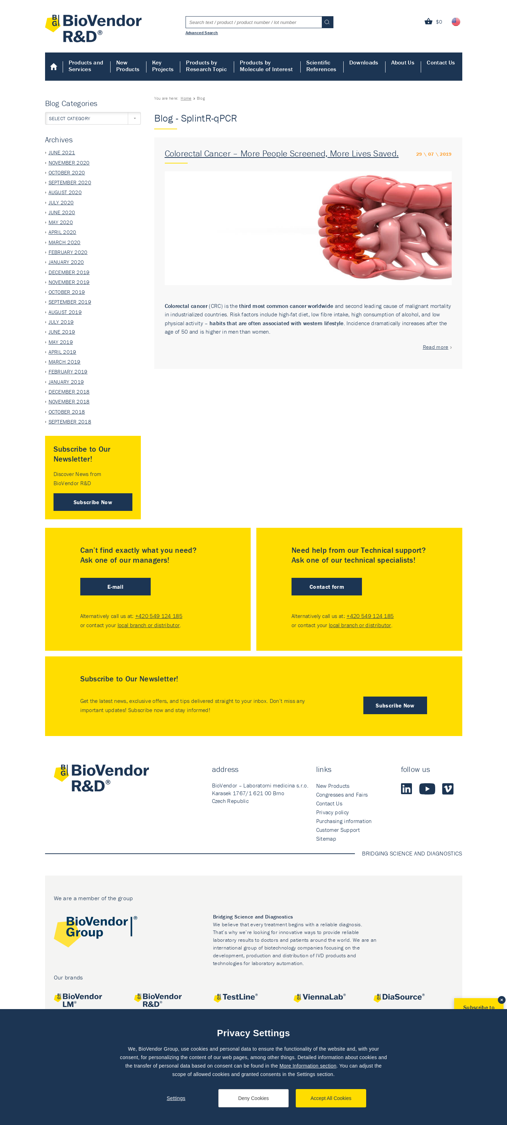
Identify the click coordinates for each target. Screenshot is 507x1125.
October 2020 (67, 172)
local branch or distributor (149, 625)
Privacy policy (332, 812)
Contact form (326, 586)
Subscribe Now (93, 502)
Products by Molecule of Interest (266, 65)
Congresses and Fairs (342, 794)
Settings (176, 1098)
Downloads (363, 62)
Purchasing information (344, 820)
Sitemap (326, 838)
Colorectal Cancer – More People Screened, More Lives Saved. (282, 153)
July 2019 (61, 322)
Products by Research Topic (206, 65)
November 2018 (69, 401)
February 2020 (68, 252)
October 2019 (67, 292)
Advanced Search (202, 32)
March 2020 (65, 242)
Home (54, 66)
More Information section (308, 1066)
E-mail (115, 586)
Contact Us (441, 62)
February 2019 (68, 371)
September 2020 (70, 182)
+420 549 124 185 (158, 615)
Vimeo (447, 789)
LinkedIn (406, 789)
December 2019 (69, 272)
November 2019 (69, 282)
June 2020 (62, 212)
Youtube (427, 789)
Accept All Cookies (331, 1098)
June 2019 (62, 331)
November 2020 (69, 162)
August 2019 (65, 312)
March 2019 (65, 361)
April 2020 (62, 232)
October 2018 (67, 411)
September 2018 (70, 421)
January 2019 (66, 381)
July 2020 (61, 202)
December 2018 (69, 391)
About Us (403, 62)
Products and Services (86, 65)
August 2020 (65, 192)
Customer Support (338, 829)
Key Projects (163, 65)
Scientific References (321, 65)
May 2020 (61, 222)
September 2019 (70, 301)
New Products (128, 65)
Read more (436, 347)
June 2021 (62, 152)
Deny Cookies (253, 1098)
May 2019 (61, 342)
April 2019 (62, 351)
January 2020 (66, 262)
